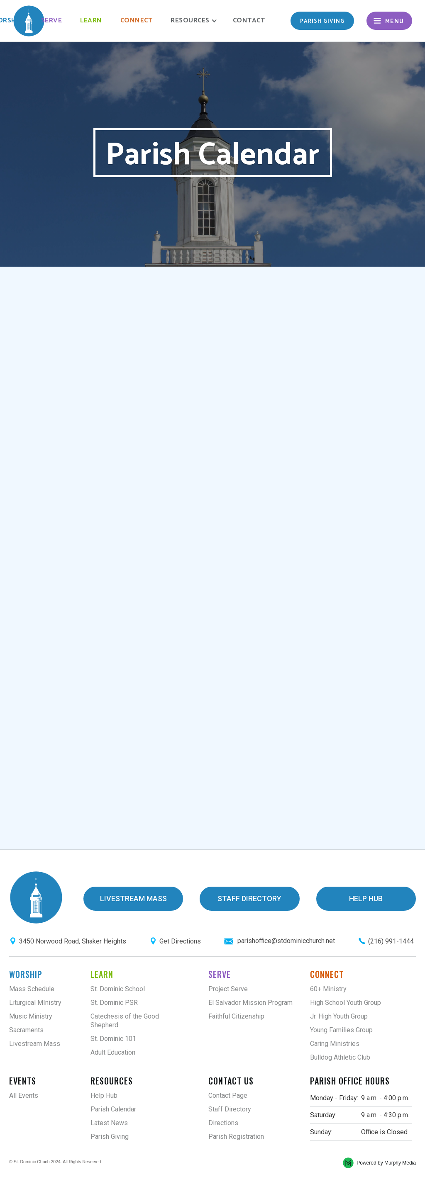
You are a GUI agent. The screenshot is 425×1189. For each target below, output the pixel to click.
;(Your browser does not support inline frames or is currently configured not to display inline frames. (212, 557)
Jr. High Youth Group (339, 1016)
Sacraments (26, 1030)
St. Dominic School (117, 989)
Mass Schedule (31, 989)
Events (22, 1081)
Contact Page (227, 1095)
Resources (111, 1081)
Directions (223, 1123)
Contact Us (231, 1081)
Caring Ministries (334, 1044)
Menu (394, 21)
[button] (193, 20)
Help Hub (103, 1095)
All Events (23, 1095)
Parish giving (322, 21)
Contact (249, 20)
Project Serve (228, 989)
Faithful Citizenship (236, 1016)
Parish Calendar (113, 1109)
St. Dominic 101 (113, 1039)
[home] (29, 21)
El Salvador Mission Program (250, 1003)
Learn (91, 20)
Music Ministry (30, 1016)
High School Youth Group (345, 1003)
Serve (51, 20)
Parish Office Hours (350, 1081)
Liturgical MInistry (35, 1003)
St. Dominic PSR (114, 1003)
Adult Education (112, 1052)
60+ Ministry (328, 989)
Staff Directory (229, 1109)
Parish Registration (236, 1136)
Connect (136, 20)
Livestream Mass (34, 1044)
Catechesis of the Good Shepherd (124, 1020)
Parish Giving (109, 1136)
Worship (25, 974)
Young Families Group (341, 1030)
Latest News (109, 1123)
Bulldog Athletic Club (340, 1057)
